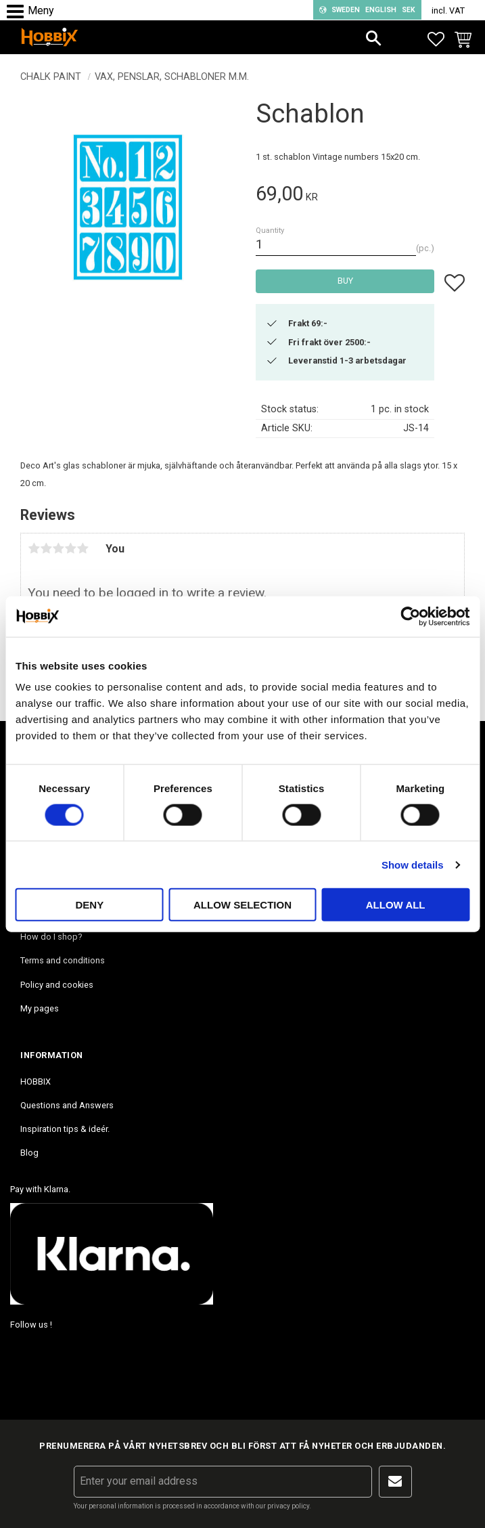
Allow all (395, 905)
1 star (34, 548)
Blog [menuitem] (29, 1153)
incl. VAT (448, 10)
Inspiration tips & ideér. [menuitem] (65, 1129)
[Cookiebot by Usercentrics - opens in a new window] (410, 616)
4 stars (70, 548)
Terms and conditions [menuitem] (62, 960)
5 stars (82, 548)
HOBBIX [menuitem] (35, 1081)
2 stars (46, 548)
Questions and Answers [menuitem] (67, 1105)
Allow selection (242, 905)
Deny (89, 905)
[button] (18, 12)
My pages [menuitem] (39, 1008)
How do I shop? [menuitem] (51, 937)
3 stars (58, 548)
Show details (413, 864)
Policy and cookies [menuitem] (56, 985)
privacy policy (288, 1506)
